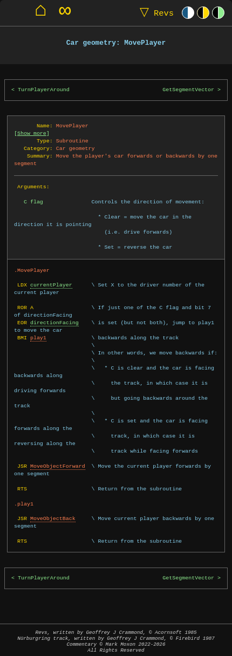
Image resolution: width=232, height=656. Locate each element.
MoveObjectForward (57, 466)
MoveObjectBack (53, 518)
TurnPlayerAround (44, 89)
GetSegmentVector (188, 89)
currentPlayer (51, 285)
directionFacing (54, 322)
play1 (38, 337)
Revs (154, 12)
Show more (31, 133)
